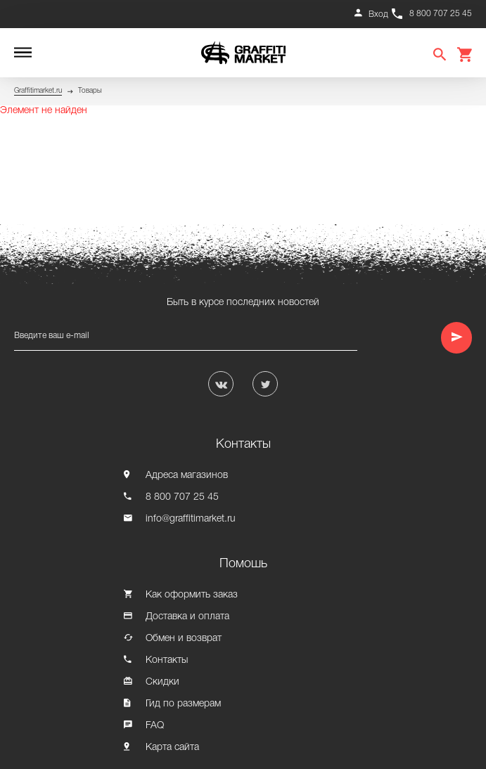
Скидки (162, 682)
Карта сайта (172, 747)
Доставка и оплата (187, 616)
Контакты (167, 660)
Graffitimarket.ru (38, 91)
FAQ (155, 725)
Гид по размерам (183, 704)
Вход (378, 14)
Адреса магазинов (187, 475)
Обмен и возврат (184, 638)
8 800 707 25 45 (440, 14)
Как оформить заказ (192, 595)
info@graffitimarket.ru (191, 519)
